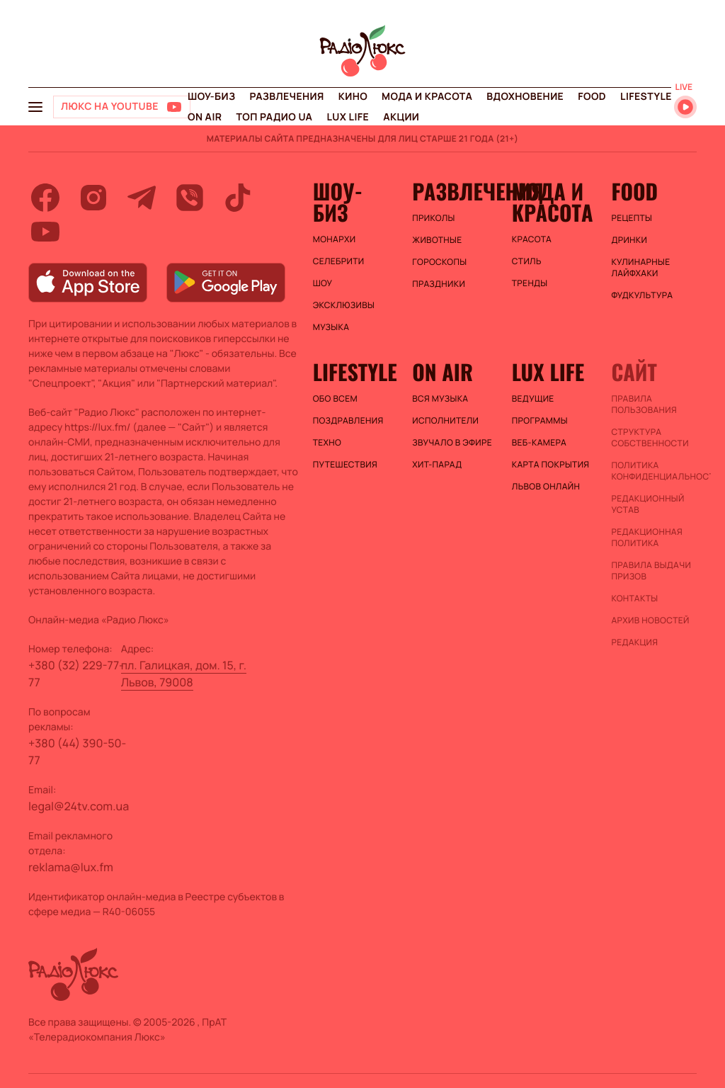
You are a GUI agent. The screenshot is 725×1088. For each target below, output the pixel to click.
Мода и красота (427, 96)
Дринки (629, 240)
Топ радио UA (274, 117)
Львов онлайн (546, 486)
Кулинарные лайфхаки (640, 267)
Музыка (331, 327)
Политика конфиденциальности (654, 471)
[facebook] (45, 198)
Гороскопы (439, 262)
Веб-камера (539, 442)
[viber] (190, 198)
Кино (352, 96)
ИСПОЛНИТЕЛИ (445, 420)
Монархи (334, 239)
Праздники (438, 284)
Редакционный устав (647, 504)
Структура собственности (649, 437)
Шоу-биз (211, 96)
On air (205, 117)
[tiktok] (238, 198)
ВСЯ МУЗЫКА (440, 398)
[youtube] (45, 232)
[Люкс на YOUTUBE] (121, 107)
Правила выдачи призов (651, 571)
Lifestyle (646, 96)
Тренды (530, 283)
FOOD (592, 96)
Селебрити (339, 261)
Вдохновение (525, 96)
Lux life (347, 117)
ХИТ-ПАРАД (437, 464)
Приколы (433, 218)
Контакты (634, 598)
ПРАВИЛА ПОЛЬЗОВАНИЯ (644, 404)
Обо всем (335, 398)
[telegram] (142, 198)
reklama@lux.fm (70, 867)
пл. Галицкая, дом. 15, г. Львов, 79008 (183, 673)
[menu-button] (35, 107)
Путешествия (345, 464)
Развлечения (286, 96)
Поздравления (348, 420)
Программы (540, 420)
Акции (401, 117)
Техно (327, 442)
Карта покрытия (551, 464)
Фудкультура (642, 295)
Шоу (323, 283)
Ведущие (533, 398)
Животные (437, 240)
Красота (532, 239)
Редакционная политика (647, 537)
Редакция (634, 642)
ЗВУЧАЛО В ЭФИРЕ (452, 442)
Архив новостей (650, 620)
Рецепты (631, 218)
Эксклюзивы (344, 305)
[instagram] (93, 198)
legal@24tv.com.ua (78, 806)
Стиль (527, 261)
